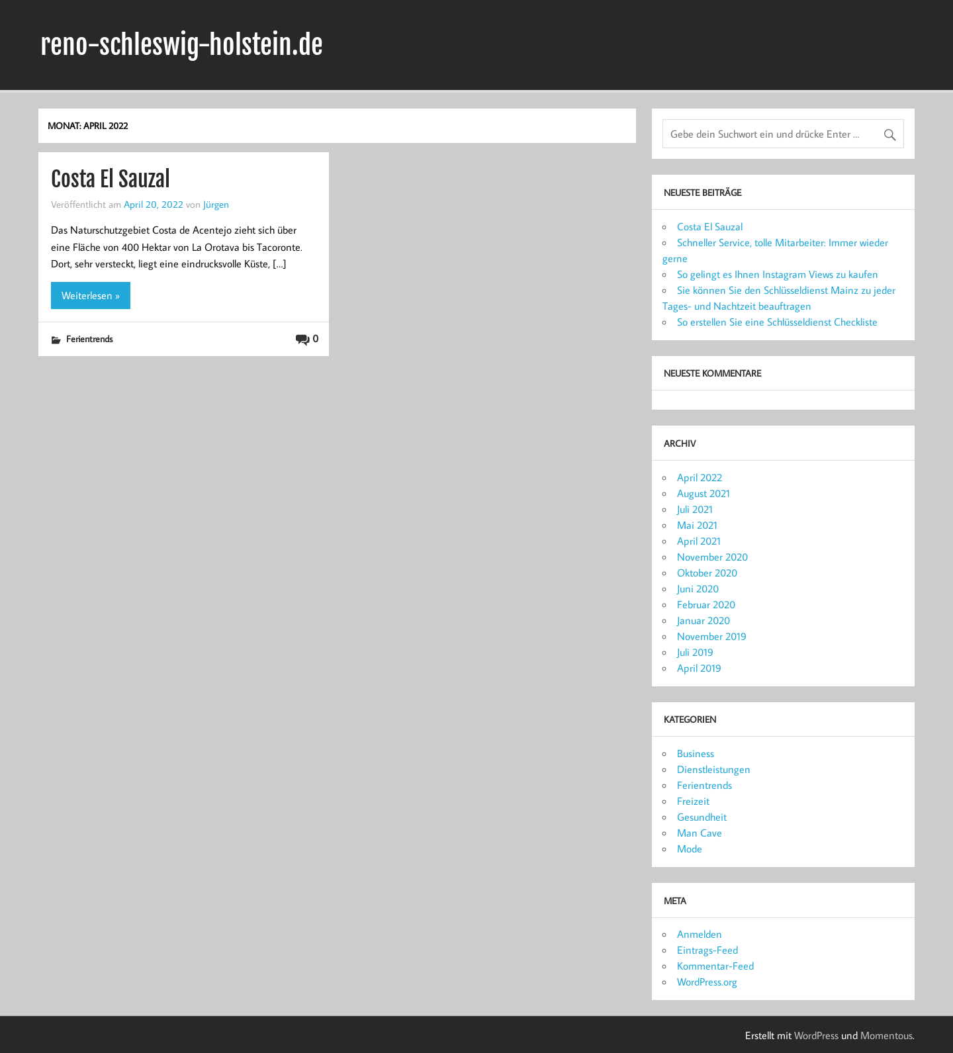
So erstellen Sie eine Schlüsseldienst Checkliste (777, 321)
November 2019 (712, 636)
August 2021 (703, 493)
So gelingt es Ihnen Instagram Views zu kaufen (777, 274)
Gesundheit (702, 816)
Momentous (886, 1035)
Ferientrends (89, 338)
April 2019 (699, 667)
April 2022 (699, 477)
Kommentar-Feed (715, 965)
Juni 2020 (698, 588)
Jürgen (216, 203)
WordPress (816, 1035)
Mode (689, 848)
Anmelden (699, 933)
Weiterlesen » (91, 295)
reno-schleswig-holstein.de (181, 45)
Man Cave (699, 832)
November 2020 (712, 556)
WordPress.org (707, 981)
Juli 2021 (695, 509)
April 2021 (699, 540)
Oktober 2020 (707, 572)
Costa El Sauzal (110, 179)
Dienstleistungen (713, 769)
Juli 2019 (695, 652)
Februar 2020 (706, 604)
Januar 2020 (703, 620)
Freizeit (693, 800)
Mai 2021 (697, 524)
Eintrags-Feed (707, 949)
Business (695, 753)
